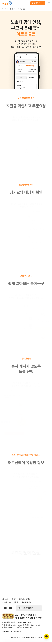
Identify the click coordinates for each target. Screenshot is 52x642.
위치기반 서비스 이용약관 (10, 602)
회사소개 (5, 599)
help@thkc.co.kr (24, 622)
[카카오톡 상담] (46, 636)
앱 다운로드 (37, 3)
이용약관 (13, 599)
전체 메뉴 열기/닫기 (49, 3)
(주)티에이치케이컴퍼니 (10, 631)
